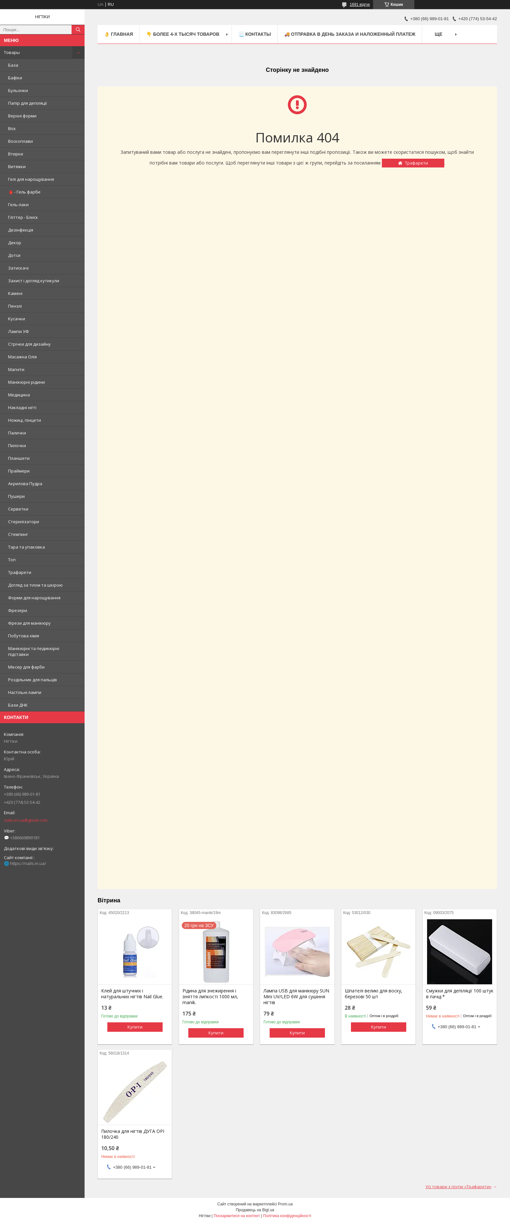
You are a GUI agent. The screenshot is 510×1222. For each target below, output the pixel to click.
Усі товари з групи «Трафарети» (458, 1186)
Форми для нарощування (34, 598)
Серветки (18, 509)
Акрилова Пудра (25, 483)
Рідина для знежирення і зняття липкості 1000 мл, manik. (210, 996)
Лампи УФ (18, 331)
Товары (12, 52)
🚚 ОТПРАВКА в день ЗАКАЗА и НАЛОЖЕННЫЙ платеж (350, 34)
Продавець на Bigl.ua (255, 1210)
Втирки (15, 154)
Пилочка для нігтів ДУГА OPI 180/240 (132, 1134)
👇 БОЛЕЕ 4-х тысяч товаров (182, 34)
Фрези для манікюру (29, 623)
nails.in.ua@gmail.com (25, 820)
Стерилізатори (23, 522)
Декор (14, 243)
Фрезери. (18, 610)
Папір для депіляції (27, 103)
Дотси (14, 255)
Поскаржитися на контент (237, 1216)
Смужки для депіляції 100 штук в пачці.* (459, 994)
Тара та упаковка (26, 547)
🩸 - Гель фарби (24, 192)
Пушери (16, 496)
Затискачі (18, 268)
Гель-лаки (18, 204)
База (13, 65)
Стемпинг (18, 534)
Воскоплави (20, 141)
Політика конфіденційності (287, 1216)
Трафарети (19, 572)
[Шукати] (78, 29)
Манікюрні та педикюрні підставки (33, 651)
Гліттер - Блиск (23, 217)
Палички (17, 433)
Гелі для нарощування (31, 179)
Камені (15, 293)
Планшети (19, 458)
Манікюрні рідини (26, 382)
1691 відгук (360, 4)
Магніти (16, 369)
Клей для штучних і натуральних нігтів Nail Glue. (132, 994)
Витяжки (17, 166)
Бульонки (18, 90)
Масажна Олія (22, 357)
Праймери (19, 471)
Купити (135, 1027)
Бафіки (15, 78)
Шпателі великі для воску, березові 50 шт (373, 994)
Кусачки (16, 319)
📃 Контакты (254, 34)
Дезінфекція (20, 230)
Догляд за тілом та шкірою (35, 585)
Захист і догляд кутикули (33, 281)
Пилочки (17, 445)
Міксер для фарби (26, 667)
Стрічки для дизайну (29, 344)
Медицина (19, 395)
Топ (12, 560)
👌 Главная (118, 34)
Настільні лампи (24, 692)
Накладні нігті (22, 407)
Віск (12, 128)
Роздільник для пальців (32, 680)
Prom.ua (285, 1204)
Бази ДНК (18, 705)
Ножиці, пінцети (24, 420)
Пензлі (15, 306)
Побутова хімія (23, 636)
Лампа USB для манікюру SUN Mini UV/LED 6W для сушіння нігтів (296, 996)
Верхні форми (22, 116)
